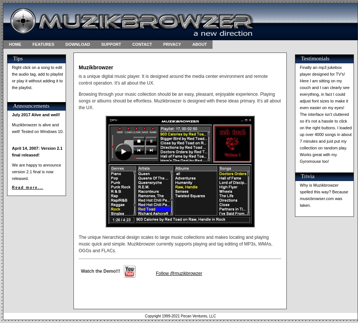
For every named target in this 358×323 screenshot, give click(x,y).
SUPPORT (111, 44)
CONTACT (142, 44)
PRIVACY (172, 44)
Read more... (27, 188)
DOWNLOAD (77, 44)
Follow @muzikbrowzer (179, 273)
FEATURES (43, 44)
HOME (15, 44)
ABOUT (199, 44)
